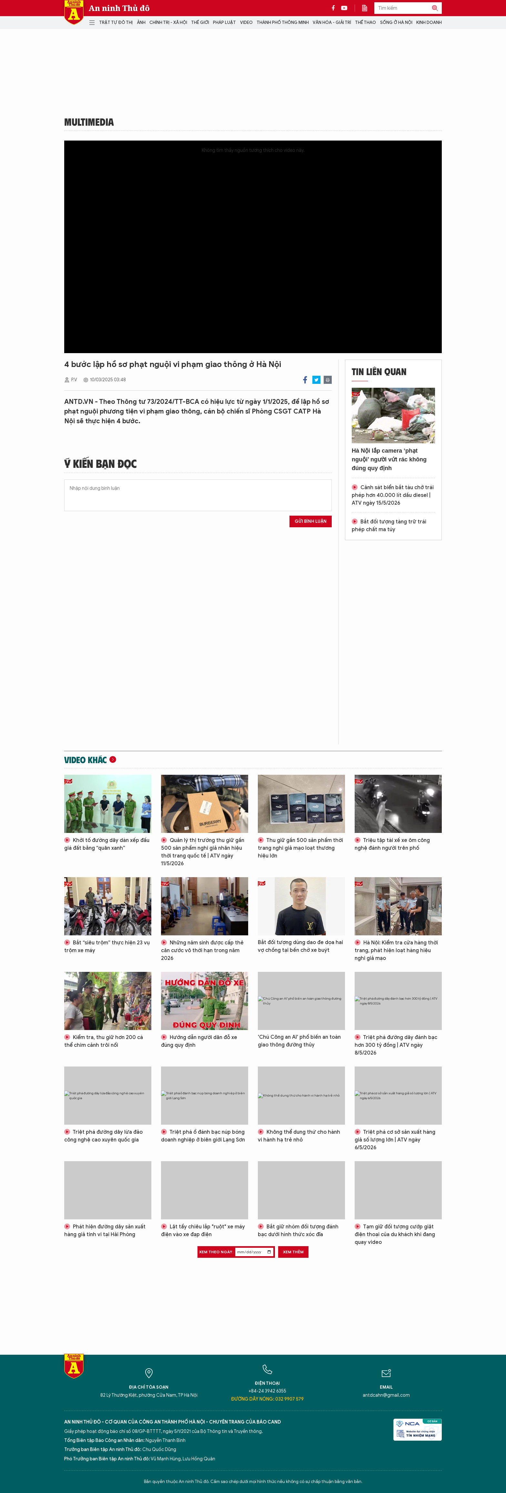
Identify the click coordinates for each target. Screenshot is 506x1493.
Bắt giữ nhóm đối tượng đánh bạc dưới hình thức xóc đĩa (298, 1231)
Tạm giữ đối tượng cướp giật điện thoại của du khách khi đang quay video (395, 1235)
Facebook (305, 380)
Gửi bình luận (311, 521)
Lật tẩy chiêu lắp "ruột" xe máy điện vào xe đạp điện (203, 1231)
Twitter (316, 380)
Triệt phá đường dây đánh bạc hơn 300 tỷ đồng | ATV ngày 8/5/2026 (396, 1045)
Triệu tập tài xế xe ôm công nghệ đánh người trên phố (392, 844)
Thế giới (200, 22)
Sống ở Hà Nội (396, 22)
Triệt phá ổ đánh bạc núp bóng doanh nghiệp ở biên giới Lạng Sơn (203, 1136)
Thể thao (365, 22)
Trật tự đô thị (116, 22)
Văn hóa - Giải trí (332, 22)
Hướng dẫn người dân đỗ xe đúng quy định (199, 1041)
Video (246, 22)
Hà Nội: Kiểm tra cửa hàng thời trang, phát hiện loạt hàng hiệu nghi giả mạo (396, 951)
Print (328, 380)
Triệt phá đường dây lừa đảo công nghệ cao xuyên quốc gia (103, 1136)
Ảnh (141, 22)
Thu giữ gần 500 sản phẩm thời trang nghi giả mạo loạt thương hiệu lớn (300, 848)
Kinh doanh (429, 22)
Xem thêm (293, 1251)
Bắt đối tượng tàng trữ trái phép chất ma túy (389, 526)
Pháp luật (224, 22)
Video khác (85, 759)
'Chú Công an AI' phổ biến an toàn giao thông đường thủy (299, 1041)
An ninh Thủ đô (119, 8)
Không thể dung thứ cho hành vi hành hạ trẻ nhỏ (299, 1136)
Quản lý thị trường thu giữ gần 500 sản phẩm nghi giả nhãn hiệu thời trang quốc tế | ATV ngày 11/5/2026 (202, 852)
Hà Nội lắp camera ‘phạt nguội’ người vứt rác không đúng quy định (389, 459)
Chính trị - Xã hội (168, 22)
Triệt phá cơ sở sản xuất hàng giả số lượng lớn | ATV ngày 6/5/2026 (395, 1140)
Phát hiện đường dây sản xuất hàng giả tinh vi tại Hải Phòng (105, 1231)
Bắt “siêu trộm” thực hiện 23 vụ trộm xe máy (107, 947)
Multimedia (89, 121)
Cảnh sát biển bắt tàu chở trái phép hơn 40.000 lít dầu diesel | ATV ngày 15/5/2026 (393, 495)
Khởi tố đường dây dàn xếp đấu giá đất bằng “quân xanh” (106, 844)
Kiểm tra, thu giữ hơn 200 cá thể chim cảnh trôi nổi (103, 1041)
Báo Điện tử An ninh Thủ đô (74, 12)
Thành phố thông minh (283, 22)
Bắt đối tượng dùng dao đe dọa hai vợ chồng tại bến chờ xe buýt (300, 946)
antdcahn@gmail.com (386, 1395)
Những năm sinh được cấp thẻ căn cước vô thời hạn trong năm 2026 (202, 951)
